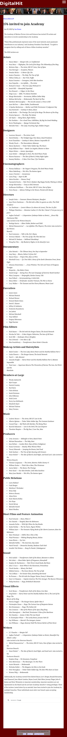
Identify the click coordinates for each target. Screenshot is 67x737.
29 (13, 19)
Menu (64, 2)
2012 (9, 19)
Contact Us (30, 734)
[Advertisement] (33, 11)
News (5, 19)
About (24, 734)
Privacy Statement (39, 734)
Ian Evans (17, 29)
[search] (33, 700)
